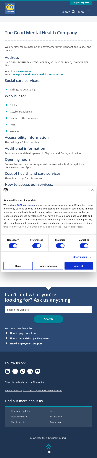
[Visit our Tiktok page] (22, 372)
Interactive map (19, 416)
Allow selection (48, 266)
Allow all (79, 266)
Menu (84, 12)
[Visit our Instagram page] (7, 372)
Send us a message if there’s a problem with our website (33, 390)
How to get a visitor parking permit (30, 338)
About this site (18, 422)
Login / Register (81, 2)
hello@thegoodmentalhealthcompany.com (38, 74)
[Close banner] (92, 190)
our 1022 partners (22, 205)
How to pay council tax (23, 333)
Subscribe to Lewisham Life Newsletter (24, 382)
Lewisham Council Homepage (10, 8)
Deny (18, 266)
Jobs (52, 411)
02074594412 (25, 71)
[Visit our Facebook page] (15, 372)
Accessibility (56, 416)
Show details (80, 256)
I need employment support (26, 343)
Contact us (55, 422)
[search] (48, 309)
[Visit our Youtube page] (37, 372)
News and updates (20, 411)
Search (68, 12)
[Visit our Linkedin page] (30, 372)
